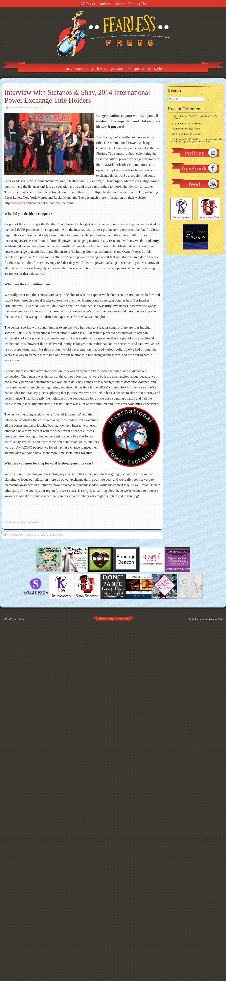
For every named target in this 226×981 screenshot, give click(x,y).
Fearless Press (17, 619)
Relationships (120, 68)
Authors (104, 4)
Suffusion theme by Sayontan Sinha (206, 619)
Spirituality (142, 68)
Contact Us (137, 4)
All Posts (87, 4)
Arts (69, 68)
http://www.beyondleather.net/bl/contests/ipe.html (38, 203)
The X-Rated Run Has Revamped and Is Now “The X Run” (34, 534)
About (119, 4)
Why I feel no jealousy (191, 123)
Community (84, 68)
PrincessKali (23, 107)
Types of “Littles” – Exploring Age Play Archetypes (195, 117)
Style (158, 68)
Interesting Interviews (30, 522)
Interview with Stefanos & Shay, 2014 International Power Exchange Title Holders (77, 96)
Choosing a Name (191, 128)
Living (101, 68)
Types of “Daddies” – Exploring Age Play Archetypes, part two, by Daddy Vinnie (197, 140)
